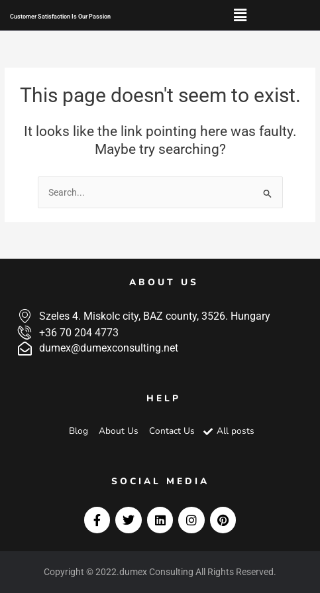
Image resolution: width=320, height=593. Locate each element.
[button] (240, 15)
